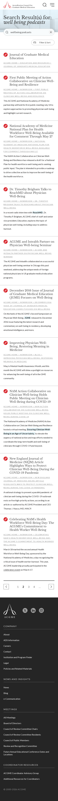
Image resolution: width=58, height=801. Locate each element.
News (6, 687)
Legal (6, 663)
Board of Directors (12, 723)
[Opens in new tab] (25, 611)
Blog (6, 693)
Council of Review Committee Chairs (21, 729)
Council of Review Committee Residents (22, 734)
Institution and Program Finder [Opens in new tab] (18, 657)
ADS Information (11, 640)
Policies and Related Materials (18, 668)
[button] (44, 5)
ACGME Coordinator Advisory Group (21, 773)
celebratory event (12, 569)
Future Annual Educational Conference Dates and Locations (26, 753)
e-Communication (12, 698)
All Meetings (10, 717)
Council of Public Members (16, 740)
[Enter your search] (29, 32)
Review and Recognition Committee (20, 746)
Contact (7, 651)
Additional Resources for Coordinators (22, 779)
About (7, 634)
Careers (7, 646)
